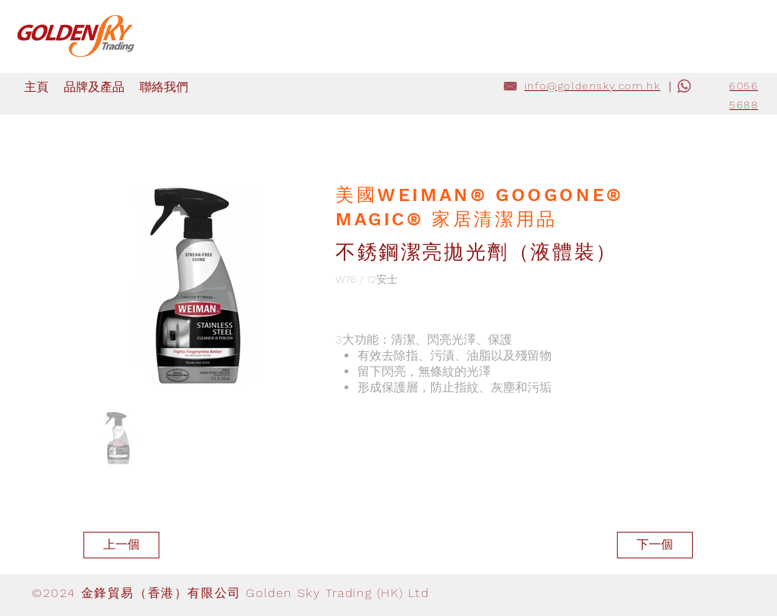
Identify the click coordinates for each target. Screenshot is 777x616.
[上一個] (121, 545)
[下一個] (655, 545)
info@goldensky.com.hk (592, 86)
